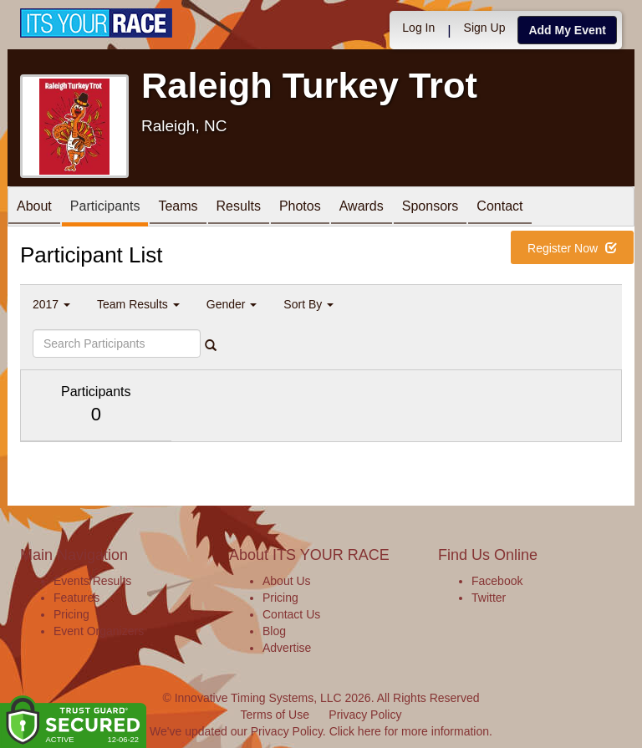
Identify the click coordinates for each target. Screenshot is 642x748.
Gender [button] (231, 304)
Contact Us (291, 614)
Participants (105, 208)
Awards (361, 208)
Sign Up (485, 27)
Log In (418, 27)
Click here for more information (409, 731)
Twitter (488, 597)
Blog (274, 631)
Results (239, 208)
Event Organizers (99, 631)
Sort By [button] (308, 304)
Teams (177, 208)
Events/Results (92, 581)
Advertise (286, 647)
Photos (300, 208)
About (34, 208)
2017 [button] (51, 304)
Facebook (496, 581)
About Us (286, 581)
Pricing (71, 614)
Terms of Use (275, 714)
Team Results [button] (138, 304)
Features (76, 597)
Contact (499, 208)
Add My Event (567, 30)
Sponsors (430, 208)
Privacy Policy (365, 714)
